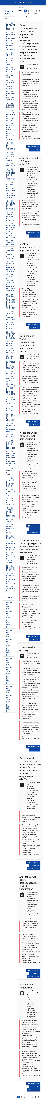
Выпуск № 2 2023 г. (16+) (9, 680)
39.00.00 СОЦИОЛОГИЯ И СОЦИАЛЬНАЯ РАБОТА (10, 437)
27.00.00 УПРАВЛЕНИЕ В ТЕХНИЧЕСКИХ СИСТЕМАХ (10, 325)
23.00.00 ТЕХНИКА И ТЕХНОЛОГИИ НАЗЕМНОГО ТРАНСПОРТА (10, 263)
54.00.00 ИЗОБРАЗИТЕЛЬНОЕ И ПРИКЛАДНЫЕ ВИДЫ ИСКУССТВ (10, 588)
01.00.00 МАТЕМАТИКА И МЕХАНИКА (10, 36)
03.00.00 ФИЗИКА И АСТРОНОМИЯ (10, 56)
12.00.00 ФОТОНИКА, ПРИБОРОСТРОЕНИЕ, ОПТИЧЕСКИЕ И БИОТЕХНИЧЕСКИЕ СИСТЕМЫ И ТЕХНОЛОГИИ (10, 141)
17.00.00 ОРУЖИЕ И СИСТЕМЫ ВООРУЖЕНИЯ (10, 196)
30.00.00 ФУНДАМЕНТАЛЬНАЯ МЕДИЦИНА (10, 353)
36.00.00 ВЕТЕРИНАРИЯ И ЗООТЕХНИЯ (10, 410)
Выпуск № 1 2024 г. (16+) (9, 689)
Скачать (34, 159)
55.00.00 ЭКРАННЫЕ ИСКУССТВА (10, 598)
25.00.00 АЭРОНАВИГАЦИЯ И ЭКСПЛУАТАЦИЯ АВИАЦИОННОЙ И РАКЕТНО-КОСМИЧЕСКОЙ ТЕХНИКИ (10, 292)
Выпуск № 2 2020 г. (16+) (9, 624)
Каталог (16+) (9, 21)
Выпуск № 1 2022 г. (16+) (9, 652)
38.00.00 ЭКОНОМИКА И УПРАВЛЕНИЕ (10, 427)
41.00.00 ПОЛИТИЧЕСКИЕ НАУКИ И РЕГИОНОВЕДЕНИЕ (10, 454)
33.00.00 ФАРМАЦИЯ (10, 382)
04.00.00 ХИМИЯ (9, 63)
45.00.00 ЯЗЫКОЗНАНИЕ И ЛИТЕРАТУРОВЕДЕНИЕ (10, 502)
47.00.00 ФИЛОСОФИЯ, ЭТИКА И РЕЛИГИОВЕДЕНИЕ (10, 521)
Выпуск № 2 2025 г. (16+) (9, 717)
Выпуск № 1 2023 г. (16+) (9, 671)
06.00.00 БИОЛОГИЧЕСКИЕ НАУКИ (10, 79)
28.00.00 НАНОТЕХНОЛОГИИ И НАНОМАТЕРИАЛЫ (10, 335)
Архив (8, 606)
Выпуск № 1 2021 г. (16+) (9, 633)
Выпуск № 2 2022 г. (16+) (9, 661)
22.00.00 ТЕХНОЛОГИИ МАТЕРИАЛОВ (10, 252)
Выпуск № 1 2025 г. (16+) (9, 708)
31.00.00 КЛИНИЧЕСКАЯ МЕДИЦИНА (10, 360)
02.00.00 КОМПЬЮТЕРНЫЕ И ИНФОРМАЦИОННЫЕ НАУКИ (10, 46)
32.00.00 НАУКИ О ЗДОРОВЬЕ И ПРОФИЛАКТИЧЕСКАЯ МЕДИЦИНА (10, 372)
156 (35, 23)
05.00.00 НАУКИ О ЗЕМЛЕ (9, 71)
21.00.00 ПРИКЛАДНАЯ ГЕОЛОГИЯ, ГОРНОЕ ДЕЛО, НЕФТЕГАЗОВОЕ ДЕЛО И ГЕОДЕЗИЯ (10, 240)
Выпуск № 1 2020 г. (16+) (9, 615)
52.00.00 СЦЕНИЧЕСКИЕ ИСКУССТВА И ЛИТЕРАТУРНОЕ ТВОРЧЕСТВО (10, 567)
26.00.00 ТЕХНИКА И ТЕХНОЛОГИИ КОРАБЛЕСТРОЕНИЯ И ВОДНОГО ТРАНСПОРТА (10, 311)
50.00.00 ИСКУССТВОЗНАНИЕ (10, 547)
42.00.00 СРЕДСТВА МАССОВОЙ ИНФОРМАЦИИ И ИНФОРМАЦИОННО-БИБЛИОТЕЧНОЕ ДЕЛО (10, 468)
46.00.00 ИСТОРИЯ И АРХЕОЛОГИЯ (10, 511)
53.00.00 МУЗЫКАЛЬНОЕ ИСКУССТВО (10, 578)
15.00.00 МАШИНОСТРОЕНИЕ (10, 174)
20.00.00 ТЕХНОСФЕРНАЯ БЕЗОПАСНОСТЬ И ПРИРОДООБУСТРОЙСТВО (10, 226)
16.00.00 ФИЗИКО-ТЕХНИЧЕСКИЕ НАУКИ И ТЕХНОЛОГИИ (10, 184)
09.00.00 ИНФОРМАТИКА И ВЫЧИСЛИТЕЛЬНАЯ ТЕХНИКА (10, 105)
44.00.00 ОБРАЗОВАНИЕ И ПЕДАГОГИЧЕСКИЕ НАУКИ (10, 492)
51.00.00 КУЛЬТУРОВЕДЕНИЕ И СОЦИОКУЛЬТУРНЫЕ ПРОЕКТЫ (10, 555)
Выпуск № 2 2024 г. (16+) (9, 699)
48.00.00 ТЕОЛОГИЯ (10, 530)
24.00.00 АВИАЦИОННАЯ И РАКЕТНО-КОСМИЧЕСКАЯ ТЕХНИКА (10, 276)
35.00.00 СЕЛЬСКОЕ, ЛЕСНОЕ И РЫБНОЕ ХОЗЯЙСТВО (10, 399)
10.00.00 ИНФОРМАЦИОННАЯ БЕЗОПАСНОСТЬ (10, 115)
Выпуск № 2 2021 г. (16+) (9, 643)
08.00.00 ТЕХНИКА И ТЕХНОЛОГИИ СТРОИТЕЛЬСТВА (10, 94)
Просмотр (33, 541)
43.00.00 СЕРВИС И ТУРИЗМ (9, 481)
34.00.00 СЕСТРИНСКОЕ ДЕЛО (10, 388)
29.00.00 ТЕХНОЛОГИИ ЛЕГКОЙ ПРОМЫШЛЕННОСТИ (10, 344)
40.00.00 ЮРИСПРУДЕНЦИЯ (10, 445)
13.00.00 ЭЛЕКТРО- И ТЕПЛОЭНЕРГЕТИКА (10, 155)
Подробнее (33, 156)
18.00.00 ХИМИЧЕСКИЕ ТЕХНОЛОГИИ (10, 205)
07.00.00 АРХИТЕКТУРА (10, 86)
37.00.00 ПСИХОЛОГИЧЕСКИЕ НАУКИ (10, 418)
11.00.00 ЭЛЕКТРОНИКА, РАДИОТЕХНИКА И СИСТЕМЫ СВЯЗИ (10, 125)
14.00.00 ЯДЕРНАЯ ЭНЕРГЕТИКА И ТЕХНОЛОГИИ (10, 166)
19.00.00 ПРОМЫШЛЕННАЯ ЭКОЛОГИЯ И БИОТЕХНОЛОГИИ (10, 214)
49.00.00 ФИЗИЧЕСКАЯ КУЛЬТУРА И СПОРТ (10, 538)
